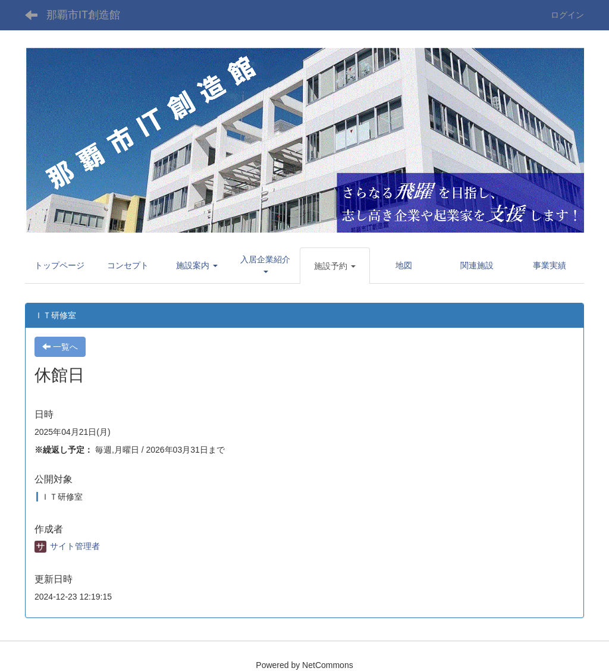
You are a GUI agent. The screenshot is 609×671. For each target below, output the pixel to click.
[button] (196, 265)
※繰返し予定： (63, 449)
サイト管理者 (67, 546)
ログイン (567, 15)
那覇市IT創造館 (83, 15)
